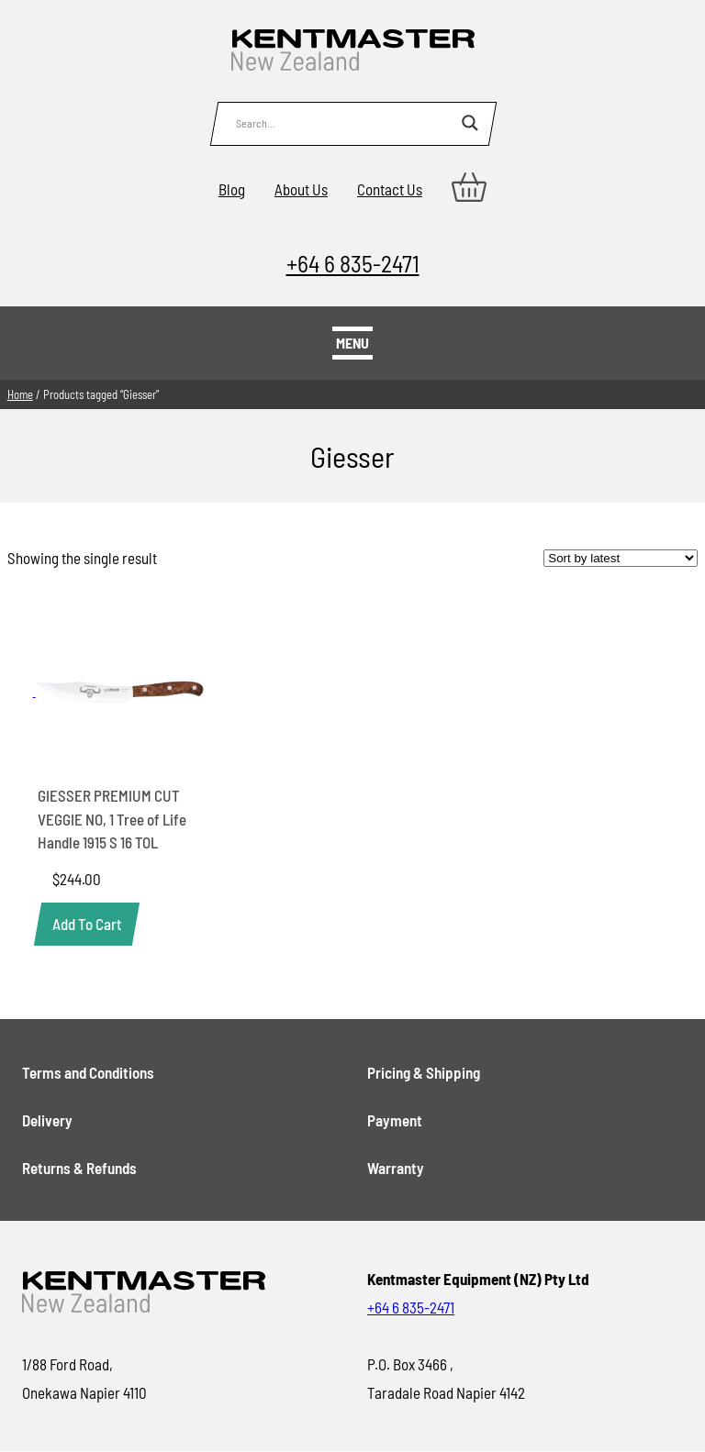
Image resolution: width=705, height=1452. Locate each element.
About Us (301, 189)
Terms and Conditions (88, 1072)
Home (20, 394)
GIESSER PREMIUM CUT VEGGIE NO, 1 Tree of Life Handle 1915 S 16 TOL (112, 818)
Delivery (47, 1120)
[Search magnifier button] (470, 123)
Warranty (395, 1167)
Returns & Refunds (79, 1167)
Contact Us (389, 189)
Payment (394, 1120)
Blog (231, 189)
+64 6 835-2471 (353, 263)
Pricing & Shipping (423, 1072)
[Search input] (344, 123)
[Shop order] (620, 558)
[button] (87, 924)
